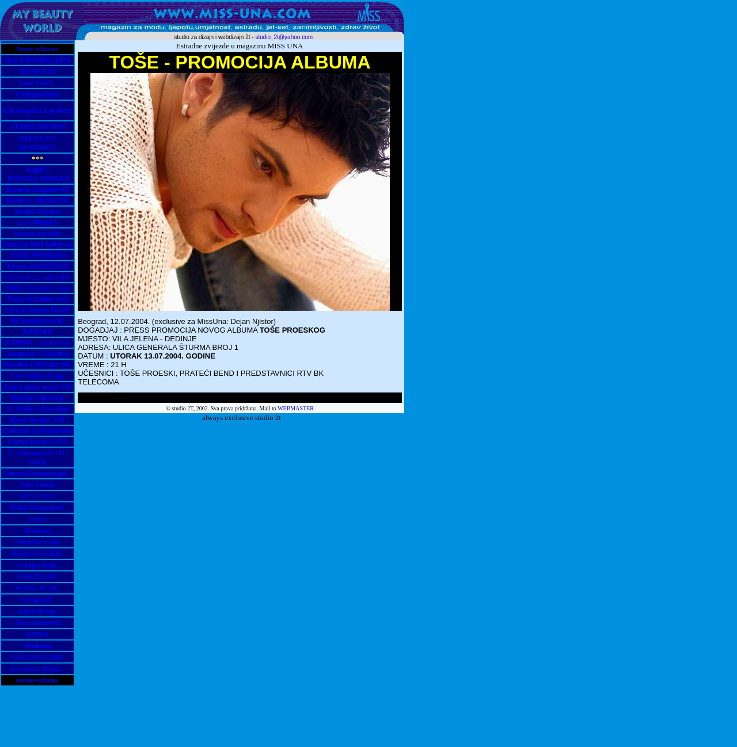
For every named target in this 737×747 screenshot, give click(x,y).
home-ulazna (37, 48)
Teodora (37, 530)
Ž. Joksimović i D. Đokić (37, 457)
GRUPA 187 (37, 576)
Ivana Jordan (37, 233)
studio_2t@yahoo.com (284, 37)
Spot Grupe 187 (37, 420)
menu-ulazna (37, 680)
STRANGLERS (45, 60)
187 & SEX (37, 495)
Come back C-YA (37, 441)
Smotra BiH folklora (37, 244)
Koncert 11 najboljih (37, 277)
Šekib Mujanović (37, 507)
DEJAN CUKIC (37, 553)
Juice (37, 518)
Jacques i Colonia (38, 353)
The (12, 60)
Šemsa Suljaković (37, 189)
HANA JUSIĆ (37, 588)
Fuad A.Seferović (37, 299)
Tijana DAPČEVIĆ (37, 266)
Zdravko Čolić (37, 542)
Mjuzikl (37, 310)
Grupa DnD (37, 565)
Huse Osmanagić (37, 473)
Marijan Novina (37, 398)
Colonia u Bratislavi (37, 430)
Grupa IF (37, 599)
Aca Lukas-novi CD (37, 387)
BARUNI (37, 331)
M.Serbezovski (37, 321)
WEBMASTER (296, 408)
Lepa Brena (37, 611)
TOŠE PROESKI (37, 255)
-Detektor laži (37, 288)
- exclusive (37, 342)
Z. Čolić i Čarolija (37, 409)
